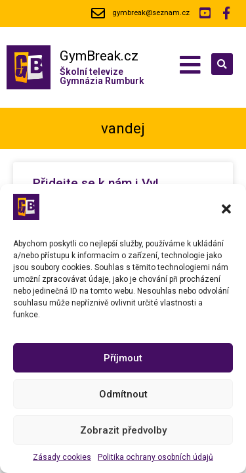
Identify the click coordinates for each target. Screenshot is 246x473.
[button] (226, 208)
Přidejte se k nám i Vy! (97, 183)
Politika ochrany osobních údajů (155, 457)
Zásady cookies (62, 457)
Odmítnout (123, 394)
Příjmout (123, 358)
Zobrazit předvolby (123, 430)
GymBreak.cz (99, 56)
